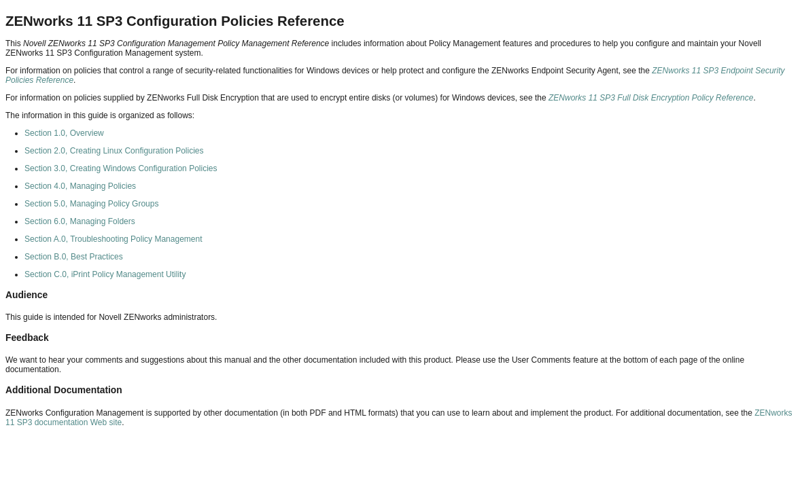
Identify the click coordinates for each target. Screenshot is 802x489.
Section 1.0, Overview (64, 133)
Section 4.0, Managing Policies (80, 186)
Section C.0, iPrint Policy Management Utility (105, 274)
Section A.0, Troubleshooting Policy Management (113, 239)
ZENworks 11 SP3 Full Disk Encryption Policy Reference (650, 98)
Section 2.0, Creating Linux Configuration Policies (113, 151)
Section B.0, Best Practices (73, 256)
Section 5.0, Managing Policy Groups (91, 204)
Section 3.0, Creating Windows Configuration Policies (120, 168)
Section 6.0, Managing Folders (79, 221)
